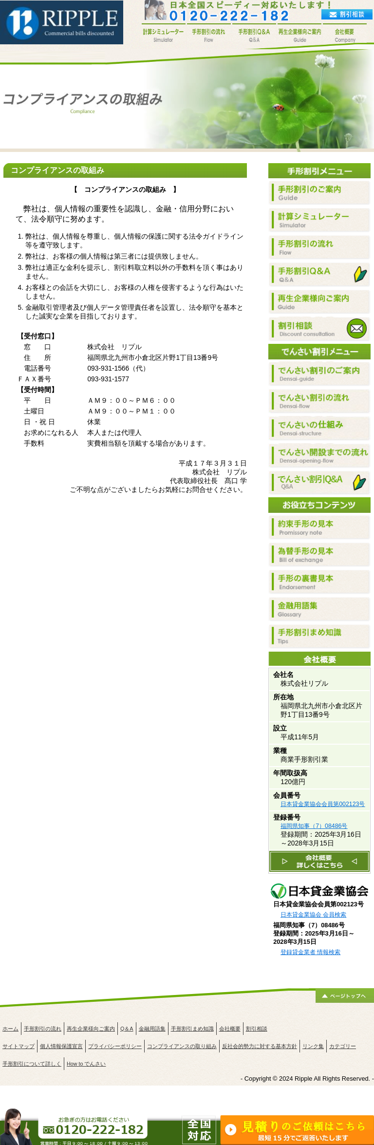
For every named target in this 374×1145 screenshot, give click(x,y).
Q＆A (126, 1029)
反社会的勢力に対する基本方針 (259, 1046)
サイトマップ (18, 1046)
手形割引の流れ (42, 1029)
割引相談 (256, 1029)
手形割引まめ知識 (192, 1029)
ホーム (10, 1029)
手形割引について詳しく (31, 1064)
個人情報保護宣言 (61, 1046)
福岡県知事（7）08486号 (313, 826)
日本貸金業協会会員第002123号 (322, 804)
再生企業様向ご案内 (91, 1029)
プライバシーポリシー (115, 1046)
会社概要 (230, 1029)
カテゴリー (342, 1046)
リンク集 (313, 1046)
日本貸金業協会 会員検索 (313, 914)
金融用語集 (152, 1029)
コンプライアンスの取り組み (182, 1046)
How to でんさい (86, 1064)
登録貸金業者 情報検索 (310, 952)
